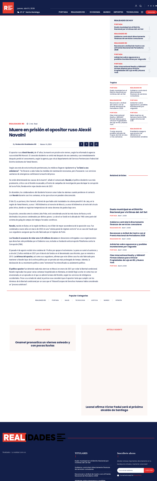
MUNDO (113, 128)
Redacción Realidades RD (25, 104)
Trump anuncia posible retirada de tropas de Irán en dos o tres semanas (118, 134)
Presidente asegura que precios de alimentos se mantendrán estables (139, 134)
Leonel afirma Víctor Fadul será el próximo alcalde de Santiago (114, 391)
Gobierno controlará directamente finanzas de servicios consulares (129, 37)
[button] (140, 5)
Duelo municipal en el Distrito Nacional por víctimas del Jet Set (128, 28)
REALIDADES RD (16, 84)
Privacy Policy (137, 458)
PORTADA (118, 24)
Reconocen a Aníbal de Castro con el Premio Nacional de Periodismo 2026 (129, 48)
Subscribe (149, 453)
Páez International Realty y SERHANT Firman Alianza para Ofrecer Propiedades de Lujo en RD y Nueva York (130, 69)
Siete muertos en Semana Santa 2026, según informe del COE (138, 118)
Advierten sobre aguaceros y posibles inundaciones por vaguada (130, 58)
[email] (130, 453)
